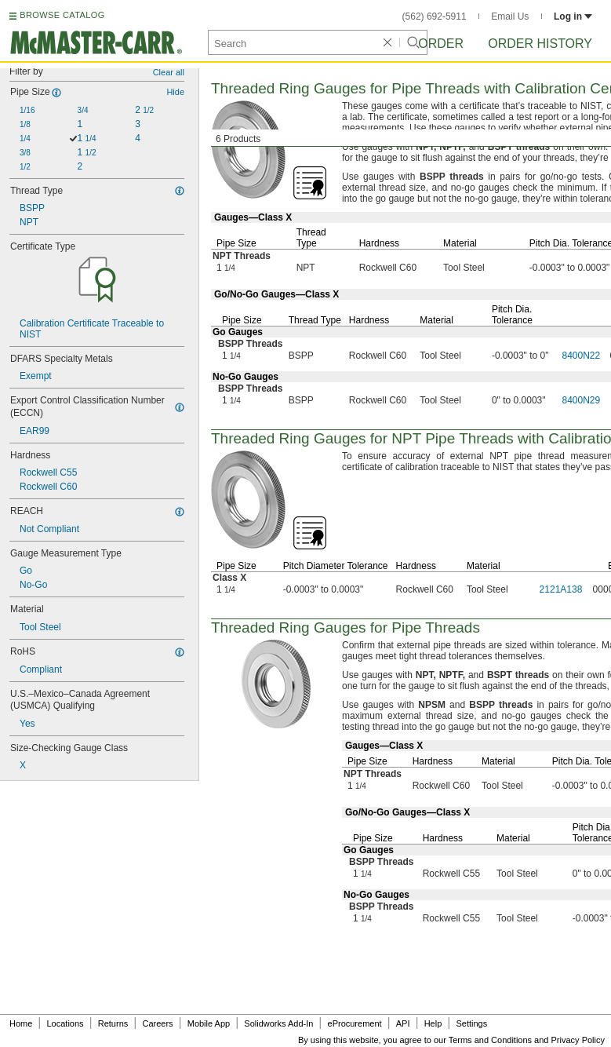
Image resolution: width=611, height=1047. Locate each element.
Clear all (168, 72)
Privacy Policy (578, 1040)
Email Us (510, 16)
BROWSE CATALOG (62, 15)
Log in (573, 16)
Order (441, 43)
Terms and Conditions (490, 1040)
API (403, 1023)
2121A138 (561, 589)
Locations (65, 1023)
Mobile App (208, 1023)
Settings (471, 1023)
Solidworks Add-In (278, 1023)
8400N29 (581, 400)
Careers (157, 1023)
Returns (113, 1023)
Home (20, 1023)
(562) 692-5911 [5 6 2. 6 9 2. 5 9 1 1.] (434, 16)
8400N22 (581, 355)
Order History (540, 43)
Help (433, 1023)
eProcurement (355, 1023)
